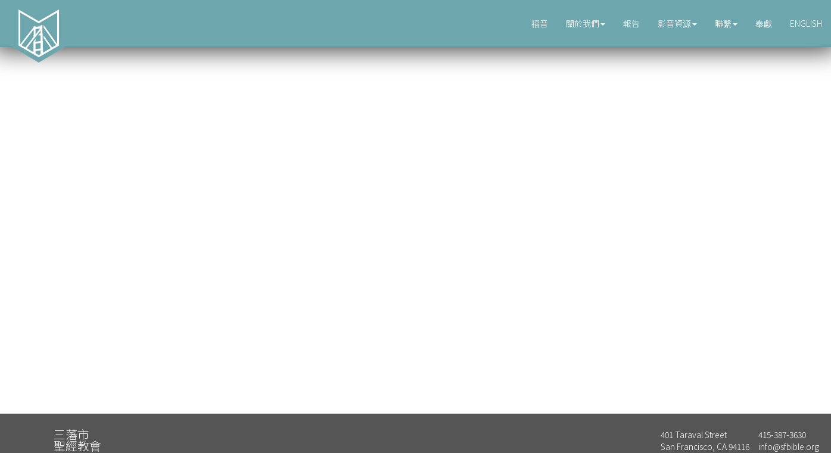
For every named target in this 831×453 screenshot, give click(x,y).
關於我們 (585, 23)
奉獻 (763, 23)
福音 (539, 23)
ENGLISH (806, 23)
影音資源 (677, 23)
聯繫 (726, 23)
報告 (631, 23)
